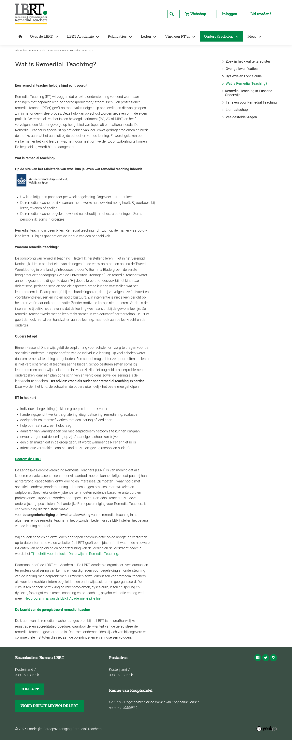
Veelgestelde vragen (241, 117)
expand (223, 76)
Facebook (257, 657)
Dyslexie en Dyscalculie (244, 76)
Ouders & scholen (49, 50)
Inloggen (229, 13)
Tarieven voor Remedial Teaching (251, 102)
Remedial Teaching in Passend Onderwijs (248, 93)
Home (32, 50)
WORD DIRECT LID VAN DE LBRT (49, 705)
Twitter (265, 657)
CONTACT (30, 689)
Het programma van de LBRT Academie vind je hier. (63, 598)
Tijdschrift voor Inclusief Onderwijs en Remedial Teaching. (75, 554)
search (171, 14)
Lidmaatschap (237, 110)
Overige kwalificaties (242, 69)
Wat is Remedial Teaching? (77, 50)
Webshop (198, 13)
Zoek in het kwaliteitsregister (248, 61)
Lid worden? (260, 13)
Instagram (273, 657)
